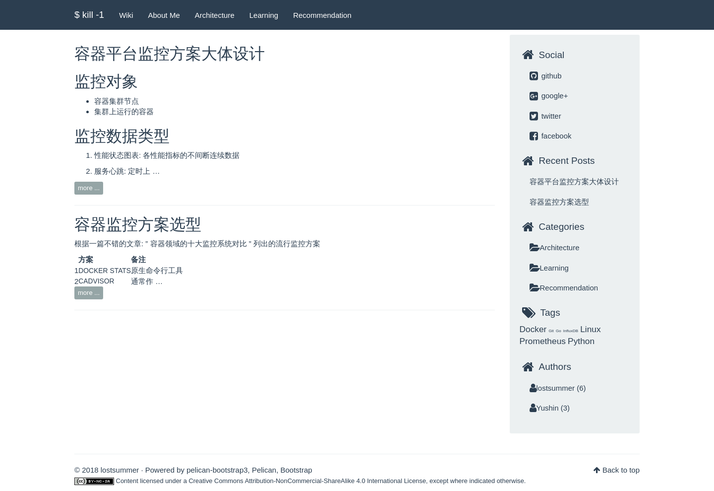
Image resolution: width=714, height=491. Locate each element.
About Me (164, 15)
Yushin (544, 408)
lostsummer (552, 388)
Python (581, 341)
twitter (545, 116)
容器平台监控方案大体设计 (169, 54)
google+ (549, 95)
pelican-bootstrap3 (216, 470)
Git (551, 331)
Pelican (264, 470)
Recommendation (322, 15)
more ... (89, 188)
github (546, 75)
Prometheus (543, 341)
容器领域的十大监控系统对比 (199, 243)
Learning (263, 15)
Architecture (215, 15)
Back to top (621, 470)
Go (558, 331)
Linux (590, 329)
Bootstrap (296, 470)
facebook (551, 136)
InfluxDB (570, 331)
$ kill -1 (89, 14)
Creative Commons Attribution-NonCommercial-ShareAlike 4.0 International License (307, 481)
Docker (533, 329)
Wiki (126, 15)
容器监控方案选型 (137, 224)
